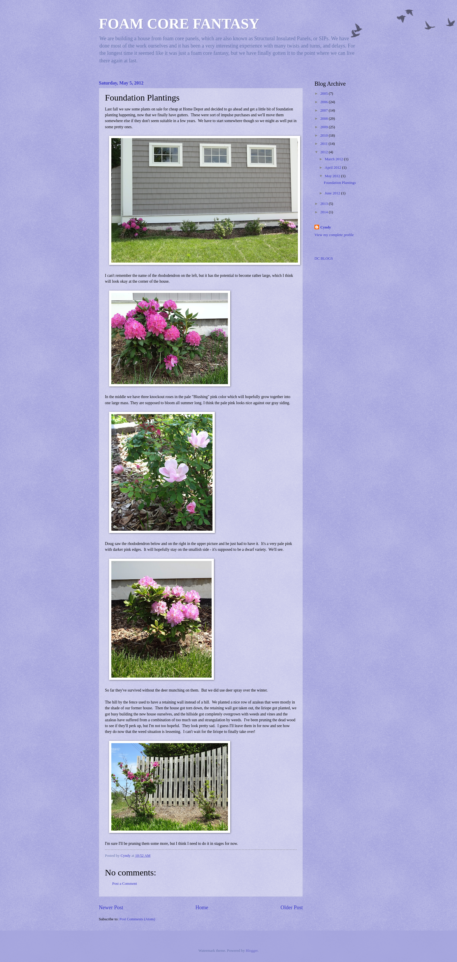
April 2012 (333, 168)
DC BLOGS (323, 258)
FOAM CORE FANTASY (179, 23)
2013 (324, 204)
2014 (324, 212)
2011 (324, 144)
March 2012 (334, 159)
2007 (324, 110)
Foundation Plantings (340, 183)
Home (201, 907)
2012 (324, 152)
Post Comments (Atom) (137, 919)
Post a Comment (124, 884)
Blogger (252, 951)
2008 (324, 119)
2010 (324, 135)
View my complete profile (334, 235)
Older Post (291, 907)
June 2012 (333, 193)
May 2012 (333, 176)
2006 (324, 102)
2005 (324, 94)
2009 (324, 127)
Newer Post (111, 907)
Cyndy (325, 227)
